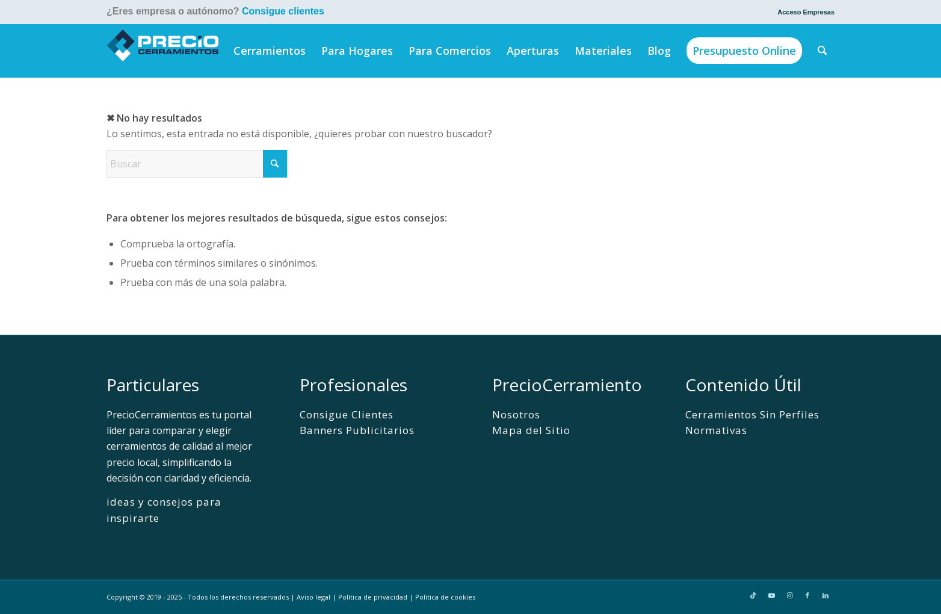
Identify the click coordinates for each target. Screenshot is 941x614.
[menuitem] (803, 12)
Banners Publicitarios (357, 430)
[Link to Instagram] (789, 595)
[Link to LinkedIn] (825, 595)
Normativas (716, 430)
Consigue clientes (283, 11)
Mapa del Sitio (531, 430)
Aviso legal (313, 596)
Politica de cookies (445, 596)
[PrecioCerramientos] (163, 50)
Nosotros (516, 414)
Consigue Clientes (346, 414)
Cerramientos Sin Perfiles (752, 414)
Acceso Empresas (806, 12)
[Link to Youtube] (771, 595)
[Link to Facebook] (807, 595)
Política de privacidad (372, 596)
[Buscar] (822, 50)
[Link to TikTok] (753, 595)
